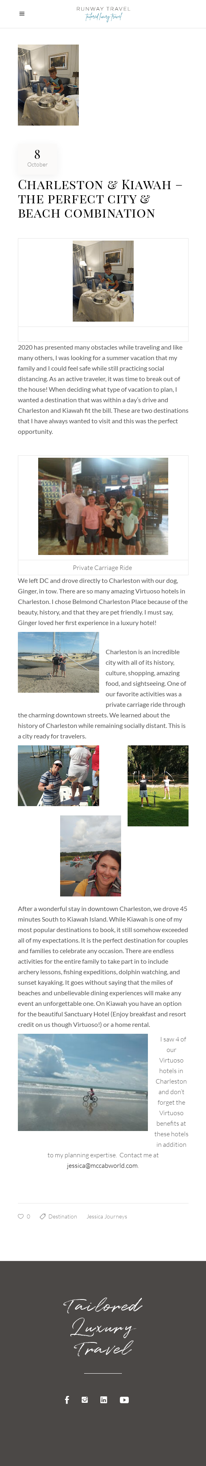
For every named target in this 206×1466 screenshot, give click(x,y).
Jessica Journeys (107, 1216)
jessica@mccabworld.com (102, 1165)
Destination (62, 1216)
